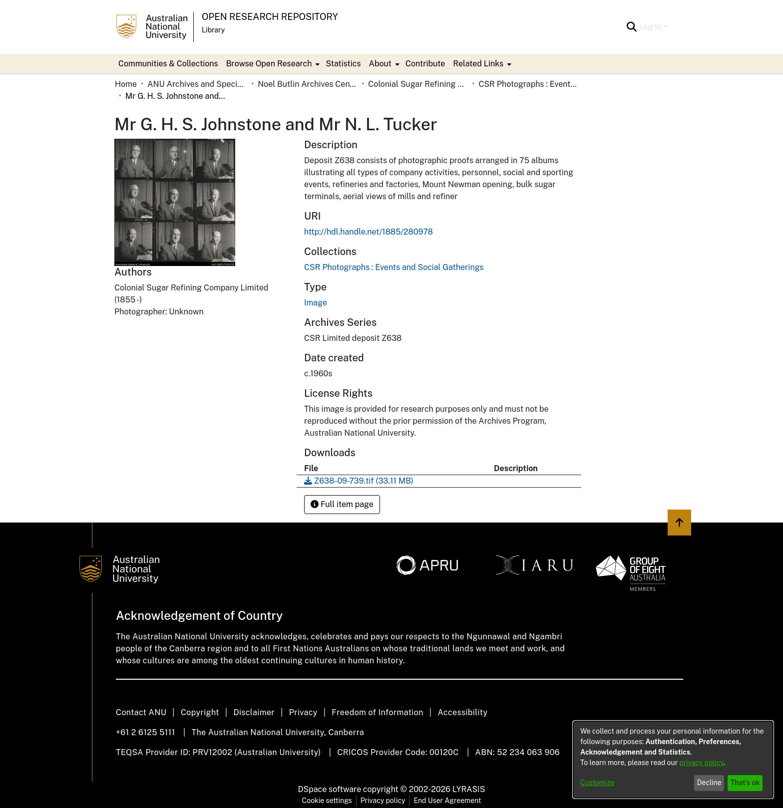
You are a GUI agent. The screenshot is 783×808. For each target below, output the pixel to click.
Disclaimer (254, 712)
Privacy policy (383, 801)
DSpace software (330, 789)
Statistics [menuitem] (343, 63)
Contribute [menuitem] (425, 63)
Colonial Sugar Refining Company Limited (418, 84)
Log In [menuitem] (650, 26)
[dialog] (673, 759)
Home (126, 84)
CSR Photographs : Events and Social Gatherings (528, 84)
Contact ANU (141, 712)
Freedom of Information (377, 712)
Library (213, 30)
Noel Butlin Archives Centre (308, 84)
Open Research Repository (270, 16)
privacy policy (702, 763)
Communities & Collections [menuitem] (168, 63)
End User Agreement (447, 801)
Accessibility (462, 712)
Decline (709, 783)
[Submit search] (631, 27)
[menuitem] (272, 64)
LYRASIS (468, 789)
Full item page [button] (342, 504)
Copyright (200, 712)
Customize (597, 783)
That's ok (745, 783)
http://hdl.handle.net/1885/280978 (368, 232)
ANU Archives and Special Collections (197, 84)
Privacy (303, 712)
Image (315, 302)
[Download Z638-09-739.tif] (358, 481)
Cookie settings (327, 801)
